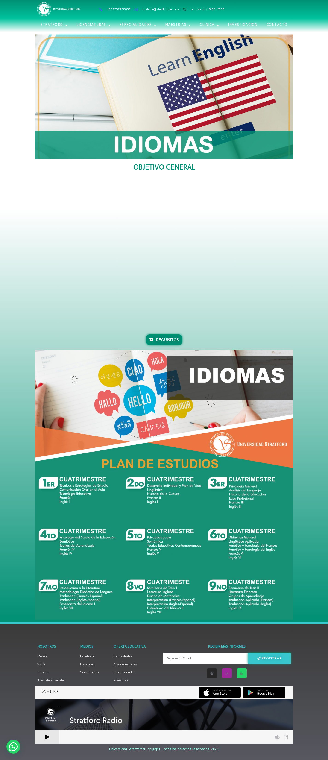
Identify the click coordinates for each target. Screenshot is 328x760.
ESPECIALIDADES (138, 25)
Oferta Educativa (130, 646)
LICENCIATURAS (93, 25)
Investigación (243, 25)
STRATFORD (54, 25)
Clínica (209, 25)
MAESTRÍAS (178, 25)
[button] (13, 747)
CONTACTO (277, 25)
